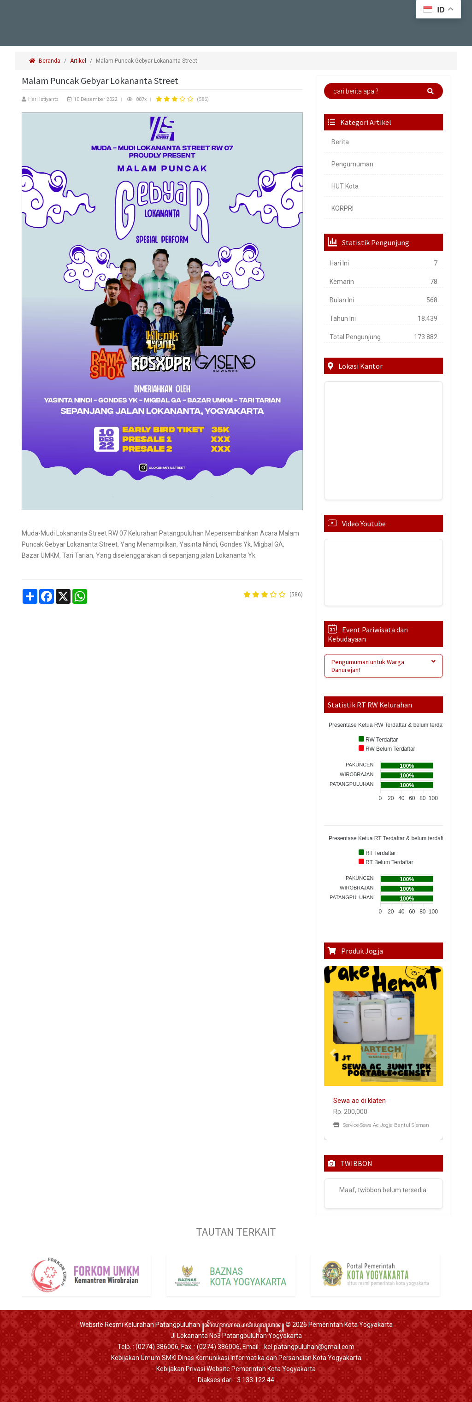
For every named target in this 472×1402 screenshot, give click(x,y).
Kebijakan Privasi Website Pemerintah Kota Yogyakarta (236, 1369)
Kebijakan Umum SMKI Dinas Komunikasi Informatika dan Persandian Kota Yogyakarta (236, 1357)
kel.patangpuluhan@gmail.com (309, 1346)
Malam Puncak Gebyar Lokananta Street (147, 61)
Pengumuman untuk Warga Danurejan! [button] (383, 666)
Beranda (44, 61)
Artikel (78, 61)
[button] (333, 1053)
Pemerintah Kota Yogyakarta (350, 1324)
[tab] (383, 666)
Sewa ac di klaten (359, 1100)
